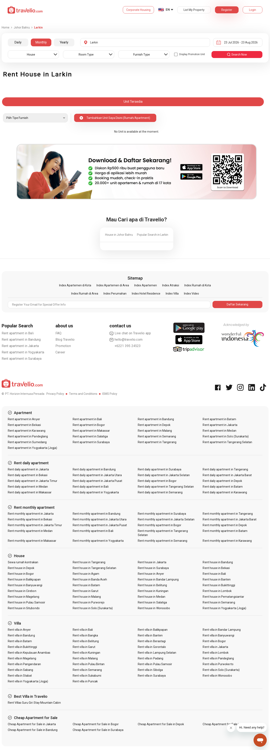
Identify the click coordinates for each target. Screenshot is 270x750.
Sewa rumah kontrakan (23, 562)
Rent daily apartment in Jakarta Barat (227, 475)
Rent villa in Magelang (22, 658)
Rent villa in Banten (150, 635)
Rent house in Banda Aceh (90, 579)
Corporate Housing (138, 9)
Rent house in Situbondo (24, 608)
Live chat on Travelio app (130, 333)
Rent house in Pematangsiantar (223, 596)
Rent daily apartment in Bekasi (28, 475)
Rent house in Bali (214, 573)
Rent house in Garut (85, 591)
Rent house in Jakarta (152, 562)
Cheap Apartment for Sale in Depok (161, 724)
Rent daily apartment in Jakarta (28, 469)
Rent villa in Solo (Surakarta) (221, 669)
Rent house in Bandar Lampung (158, 579)
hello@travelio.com (126, 340)
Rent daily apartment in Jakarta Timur (32, 481)
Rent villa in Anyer (19, 629)
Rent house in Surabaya (153, 568)
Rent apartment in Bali (18, 333)
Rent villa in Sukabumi (87, 675)
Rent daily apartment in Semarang (160, 492)
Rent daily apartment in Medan (28, 486)
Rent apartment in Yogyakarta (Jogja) (32, 448)
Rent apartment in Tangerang (157, 442)
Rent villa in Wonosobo (217, 675)
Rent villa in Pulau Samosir (155, 664)
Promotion (63, 346)
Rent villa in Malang (85, 658)
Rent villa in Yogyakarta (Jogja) (28, 681)
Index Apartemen (145, 285)
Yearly (64, 42)
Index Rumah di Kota (197, 285)
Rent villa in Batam (20, 641)
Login (252, 9)
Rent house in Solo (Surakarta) (93, 608)
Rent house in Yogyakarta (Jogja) (224, 608)
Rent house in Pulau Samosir (26, 602)
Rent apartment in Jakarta (20, 346)
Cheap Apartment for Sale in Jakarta (32, 724)
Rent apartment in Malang (155, 430)
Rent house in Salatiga (152, 602)
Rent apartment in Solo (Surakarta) (226, 436)
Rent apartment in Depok (154, 425)
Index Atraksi (170, 285)
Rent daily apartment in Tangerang (225, 469)
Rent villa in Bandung (21, 635)
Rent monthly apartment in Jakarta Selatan (166, 519)
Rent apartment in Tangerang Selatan (227, 442)
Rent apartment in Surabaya (22, 359)
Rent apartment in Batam (219, 419)
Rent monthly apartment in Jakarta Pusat (100, 525)
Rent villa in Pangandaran (24, 664)
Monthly (41, 42)
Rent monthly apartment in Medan (30, 531)
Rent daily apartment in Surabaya (160, 469)
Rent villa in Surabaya (152, 675)
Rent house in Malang (87, 596)
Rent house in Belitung (152, 585)
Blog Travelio (65, 339)
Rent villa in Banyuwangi (218, 635)
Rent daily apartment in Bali (90, 486)
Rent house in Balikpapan (24, 579)
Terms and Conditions (83, 393)
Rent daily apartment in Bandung (94, 469)
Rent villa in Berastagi (152, 641)
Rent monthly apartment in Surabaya (162, 513)
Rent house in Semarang (219, 602)
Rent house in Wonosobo (154, 608)
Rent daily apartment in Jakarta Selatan (164, 475)
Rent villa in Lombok (216, 652)
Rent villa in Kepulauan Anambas (29, 652)
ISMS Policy (109, 393)
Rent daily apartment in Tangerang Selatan (166, 486)
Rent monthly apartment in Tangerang (228, 513)
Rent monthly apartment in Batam (225, 531)
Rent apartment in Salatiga (90, 436)
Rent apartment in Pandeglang (28, 436)
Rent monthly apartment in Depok (225, 525)
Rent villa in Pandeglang (218, 658)
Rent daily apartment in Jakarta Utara (97, 475)
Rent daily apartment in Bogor (157, 481)
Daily (18, 42)
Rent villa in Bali (83, 629)
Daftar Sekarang (237, 304)
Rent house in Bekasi (216, 568)
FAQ (58, 333)
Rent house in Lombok (217, 591)
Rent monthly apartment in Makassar (32, 540)
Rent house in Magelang (23, 596)
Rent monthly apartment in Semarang (162, 540)
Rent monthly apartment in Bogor (160, 525)
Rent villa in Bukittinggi (22, 647)
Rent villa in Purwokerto (218, 664)
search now (237, 54)
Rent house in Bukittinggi (219, 585)
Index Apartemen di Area (113, 285)
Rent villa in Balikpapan (153, 629)
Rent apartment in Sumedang (27, 442)
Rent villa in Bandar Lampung (221, 629)
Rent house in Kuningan (153, 591)
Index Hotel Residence (146, 293)
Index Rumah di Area (84, 293)
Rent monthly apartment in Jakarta (31, 513)
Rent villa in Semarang (87, 669)
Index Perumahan (114, 293)
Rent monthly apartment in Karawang (227, 540)
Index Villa (172, 293)
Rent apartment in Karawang (26, 430)
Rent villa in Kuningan (86, 652)
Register (226, 9)
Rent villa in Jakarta (215, 647)
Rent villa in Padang (150, 658)
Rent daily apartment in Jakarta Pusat (97, 481)
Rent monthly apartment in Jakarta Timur (35, 525)
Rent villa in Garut (84, 647)
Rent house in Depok (21, 568)
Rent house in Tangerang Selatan (94, 568)
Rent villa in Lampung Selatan (157, 652)
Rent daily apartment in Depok (222, 481)
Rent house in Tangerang (89, 562)
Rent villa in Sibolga (150, 669)
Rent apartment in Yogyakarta (23, 352)
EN (168, 9)
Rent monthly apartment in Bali (93, 531)
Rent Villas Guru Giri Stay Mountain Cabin (34, 702)
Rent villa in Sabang (20, 669)
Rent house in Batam (86, 585)
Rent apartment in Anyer (24, 419)
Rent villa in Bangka (85, 635)
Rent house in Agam (86, 573)
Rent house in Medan (151, 596)
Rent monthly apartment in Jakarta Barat (229, 519)
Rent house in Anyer (151, 573)
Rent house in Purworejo (89, 602)
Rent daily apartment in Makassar (30, 492)
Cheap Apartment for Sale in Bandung (33, 730)
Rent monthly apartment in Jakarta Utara (99, 519)
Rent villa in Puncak (85, 681)
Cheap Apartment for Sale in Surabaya (98, 730)
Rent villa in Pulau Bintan (89, 664)
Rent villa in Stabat (20, 675)
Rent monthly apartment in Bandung (96, 513)
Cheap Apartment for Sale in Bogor (96, 724)
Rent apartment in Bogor (89, 425)
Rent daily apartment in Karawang (225, 492)
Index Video (191, 293)
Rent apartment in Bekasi (24, 425)
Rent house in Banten (217, 579)
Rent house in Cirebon (22, 591)
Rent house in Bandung (218, 562)
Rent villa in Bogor (214, 641)
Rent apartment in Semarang (157, 436)
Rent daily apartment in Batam (222, 486)
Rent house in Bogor (21, 573)
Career (60, 352)
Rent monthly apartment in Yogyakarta (98, 540)
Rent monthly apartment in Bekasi (30, 519)
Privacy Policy (55, 393)
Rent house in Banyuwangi (25, 585)
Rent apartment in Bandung (21, 339)
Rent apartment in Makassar (91, 430)
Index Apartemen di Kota (75, 285)
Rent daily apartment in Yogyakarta (96, 492)
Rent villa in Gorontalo (152, 647)
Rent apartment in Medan (219, 430)
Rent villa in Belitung (86, 641)
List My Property (194, 9)
